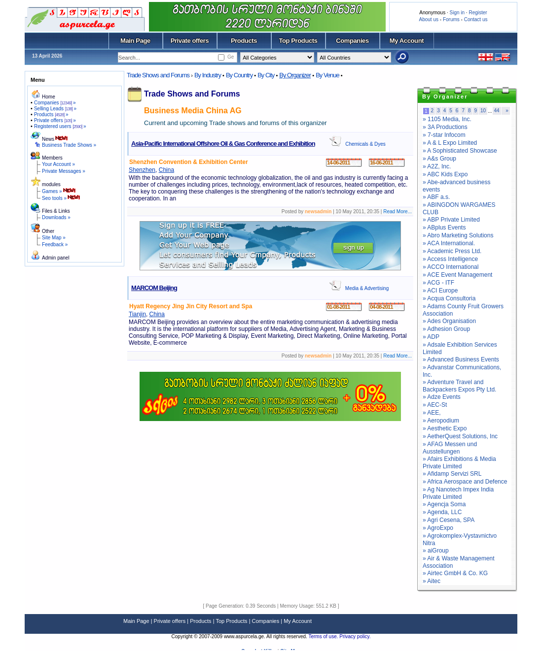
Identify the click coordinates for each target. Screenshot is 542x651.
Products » (51, 114)
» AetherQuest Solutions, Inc (460, 436)
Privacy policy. (354, 636)
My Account (407, 40)
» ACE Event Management (457, 274)
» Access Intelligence (450, 259)
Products (244, 40)
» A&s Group (439, 158)
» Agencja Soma (444, 504)
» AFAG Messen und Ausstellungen (450, 448)
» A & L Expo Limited (450, 142)
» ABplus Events (444, 227)
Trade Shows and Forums (158, 75)
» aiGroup (436, 550)
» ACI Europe (440, 290)
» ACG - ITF (438, 282)
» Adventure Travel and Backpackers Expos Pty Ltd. (459, 386)
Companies (352, 40)
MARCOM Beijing (154, 288)
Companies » (55, 102)
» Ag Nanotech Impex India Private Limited (458, 493)
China (166, 169)
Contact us (476, 19)
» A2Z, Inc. (437, 166)
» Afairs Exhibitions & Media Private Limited (459, 463)
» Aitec (431, 581)
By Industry (207, 75)
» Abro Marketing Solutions (458, 235)
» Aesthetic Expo (445, 428)
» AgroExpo (438, 527)
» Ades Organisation (449, 321)
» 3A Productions (445, 127)
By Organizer (295, 75)
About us (428, 19)
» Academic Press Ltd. (452, 251)
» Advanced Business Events (461, 359)
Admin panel (56, 257)
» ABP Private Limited (451, 219)
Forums (451, 19)
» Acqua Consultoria (449, 298)
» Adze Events (442, 396)
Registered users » (60, 126)
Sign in (457, 12)
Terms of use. (323, 636)
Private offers (190, 40)
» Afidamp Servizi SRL (452, 473)
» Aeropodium (441, 420)
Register (478, 12)
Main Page (135, 40)
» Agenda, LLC (442, 512)
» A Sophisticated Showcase (460, 150)
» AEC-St (435, 404)
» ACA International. (449, 243)
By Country (239, 75)
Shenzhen (142, 169)
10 (483, 110)
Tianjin (137, 314)
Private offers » (55, 120)
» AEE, (432, 412)
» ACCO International (450, 266)
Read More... (397, 211)
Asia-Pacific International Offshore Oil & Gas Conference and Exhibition (223, 143)
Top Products (298, 40)
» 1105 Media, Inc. (447, 119)
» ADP (431, 336)
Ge (230, 57)
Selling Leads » (55, 108)
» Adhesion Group (446, 329)
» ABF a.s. (436, 197)
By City (265, 75)
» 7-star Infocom (444, 134)
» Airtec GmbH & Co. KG (455, 573)
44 (497, 110)
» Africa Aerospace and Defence (465, 481)
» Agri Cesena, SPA (448, 520)
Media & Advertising (367, 288)
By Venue (327, 75)
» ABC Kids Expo (445, 174)
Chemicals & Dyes (365, 144)
